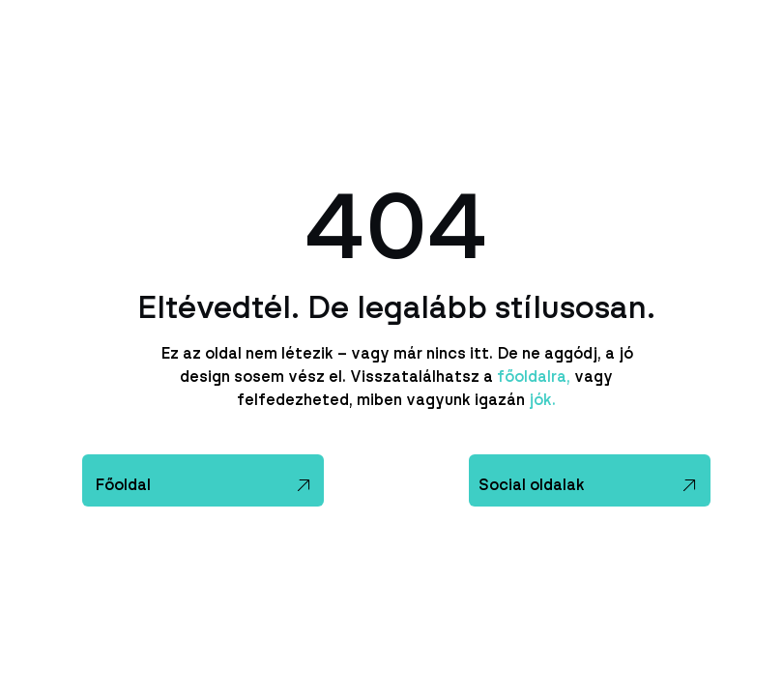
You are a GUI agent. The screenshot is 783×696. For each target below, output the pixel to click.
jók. (540, 400)
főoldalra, (533, 376)
